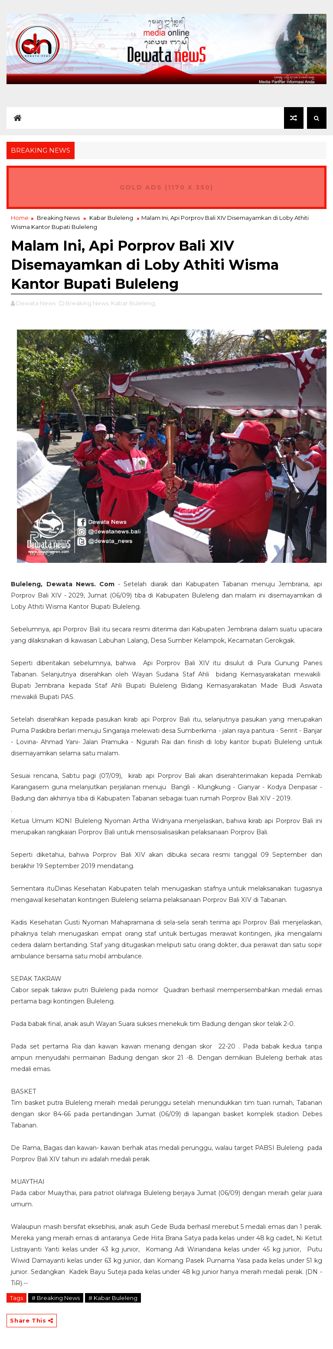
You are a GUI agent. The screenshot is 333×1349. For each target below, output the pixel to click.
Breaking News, (87, 303)
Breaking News (58, 217)
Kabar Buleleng (111, 217)
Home (20, 217)
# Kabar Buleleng (112, 1297)
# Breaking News (56, 1297)
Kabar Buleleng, (133, 303)
